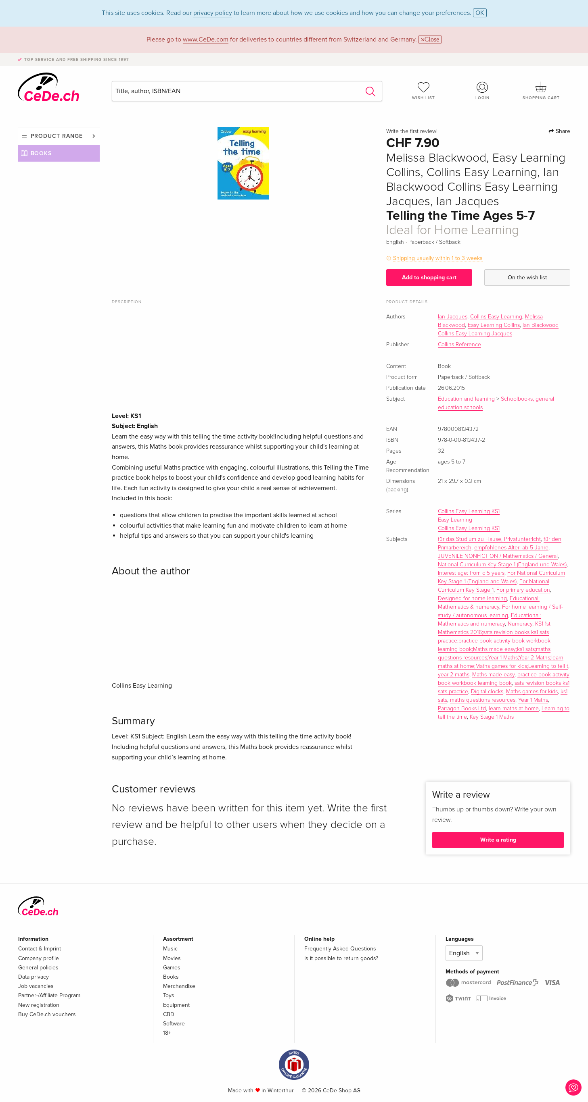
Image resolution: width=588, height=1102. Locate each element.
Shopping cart (541, 90)
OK (479, 13)
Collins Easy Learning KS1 (469, 511)
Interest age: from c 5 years (471, 573)
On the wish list (527, 277)
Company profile (38, 958)
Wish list (423, 90)
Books (41, 153)
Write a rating (498, 839)
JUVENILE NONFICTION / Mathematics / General (498, 556)
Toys (168, 995)
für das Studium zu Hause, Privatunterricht (489, 539)
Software (174, 1023)
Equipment (176, 1005)
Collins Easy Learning (496, 317)
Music (170, 948)
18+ (167, 1032)
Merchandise (179, 986)
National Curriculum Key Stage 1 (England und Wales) (502, 565)
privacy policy (212, 13)
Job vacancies (36, 986)
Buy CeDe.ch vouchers (47, 1014)
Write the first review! (411, 131)
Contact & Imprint (39, 948)
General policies (38, 967)
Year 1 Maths (533, 700)
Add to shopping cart (429, 277)
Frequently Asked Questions (340, 948)
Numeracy (520, 624)
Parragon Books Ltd (462, 708)
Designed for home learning (472, 598)
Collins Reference (459, 344)
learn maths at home (514, 708)
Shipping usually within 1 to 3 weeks (438, 258)
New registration (38, 1005)
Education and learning (466, 399)
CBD (168, 1014)
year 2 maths (453, 675)
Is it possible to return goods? (341, 958)
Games (171, 967)
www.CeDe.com (205, 39)
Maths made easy (493, 675)
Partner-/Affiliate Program (49, 995)
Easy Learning (455, 520)
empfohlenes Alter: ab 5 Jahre (511, 548)
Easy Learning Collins (494, 325)
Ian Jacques (452, 317)
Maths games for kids (532, 691)
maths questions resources (482, 700)
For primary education (523, 590)
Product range (57, 136)
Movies (172, 958)
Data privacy (33, 976)
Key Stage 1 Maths (492, 717)
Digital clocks (487, 691)
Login (482, 90)
